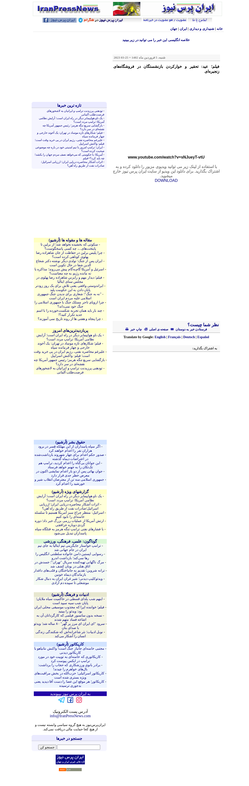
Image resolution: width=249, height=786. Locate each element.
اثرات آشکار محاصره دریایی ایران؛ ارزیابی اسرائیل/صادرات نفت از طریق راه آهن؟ (72, 163)
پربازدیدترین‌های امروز (70, 330)
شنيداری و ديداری (201, 29)
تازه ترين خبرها (69, 105)
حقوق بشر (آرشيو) (70, 442)
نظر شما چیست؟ (202, 324)
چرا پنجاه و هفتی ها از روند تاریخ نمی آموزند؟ (69, 319)
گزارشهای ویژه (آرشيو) (70, 492)
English (160, 337)
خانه (220, 29)
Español (203, 337)
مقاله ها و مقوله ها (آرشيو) (70, 240)
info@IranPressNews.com (70, 716)
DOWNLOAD (166, 180)
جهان (173, 29)
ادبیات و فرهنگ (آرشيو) (70, 594)
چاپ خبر (133, 329)
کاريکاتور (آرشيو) (70, 644)
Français (174, 337)
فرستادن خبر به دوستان (187, 329)
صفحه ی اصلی (156, 329)
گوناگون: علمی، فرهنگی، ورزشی (70, 541)
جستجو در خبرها (69, 738)
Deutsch (189, 337)
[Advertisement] (70, 66)
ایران (183, 29)
